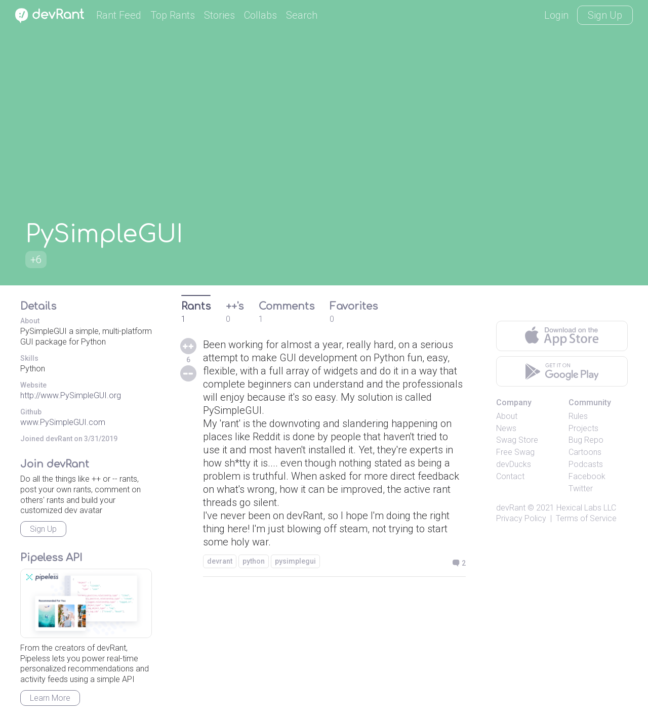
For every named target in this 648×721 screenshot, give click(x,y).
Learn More (50, 698)
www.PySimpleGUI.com (62, 422)
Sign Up (605, 15)
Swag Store (517, 440)
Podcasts (586, 464)
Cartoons (585, 452)
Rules (578, 416)
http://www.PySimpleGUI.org (70, 395)
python (253, 561)
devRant (510, 508)
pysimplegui (295, 561)
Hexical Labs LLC (586, 508)
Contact (510, 476)
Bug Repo (586, 440)
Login (556, 15)
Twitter (581, 488)
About (506, 416)
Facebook (587, 476)
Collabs (260, 15)
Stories (219, 15)
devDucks (513, 464)
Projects (583, 428)
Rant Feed (118, 15)
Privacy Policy (521, 518)
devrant (219, 561)
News (506, 428)
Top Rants (172, 15)
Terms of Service (586, 518)
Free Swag (515, 452)
